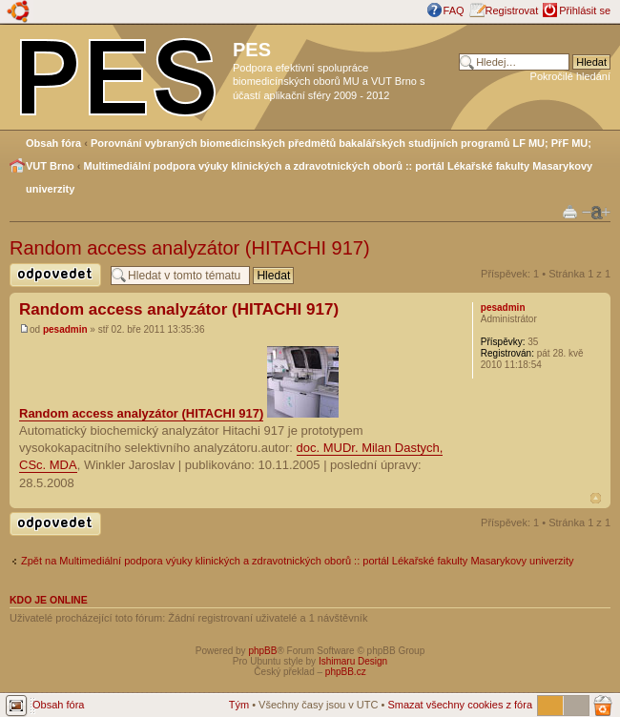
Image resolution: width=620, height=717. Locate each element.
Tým (239, 704)
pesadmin (65, 329)
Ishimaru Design (353, 661)
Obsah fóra (53, 143)
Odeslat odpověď (55, 275)
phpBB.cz (345, 671)
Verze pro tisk (570, 211)
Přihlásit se (584, 10)
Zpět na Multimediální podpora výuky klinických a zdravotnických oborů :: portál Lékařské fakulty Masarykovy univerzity (297, 560)
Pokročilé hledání (570, 76)
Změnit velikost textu (596, 212)
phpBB (262, 650)
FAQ (454, 10)
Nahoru (595, 498)
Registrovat (512, 10)
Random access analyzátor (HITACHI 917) (190, 247)
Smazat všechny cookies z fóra (459, 704)
